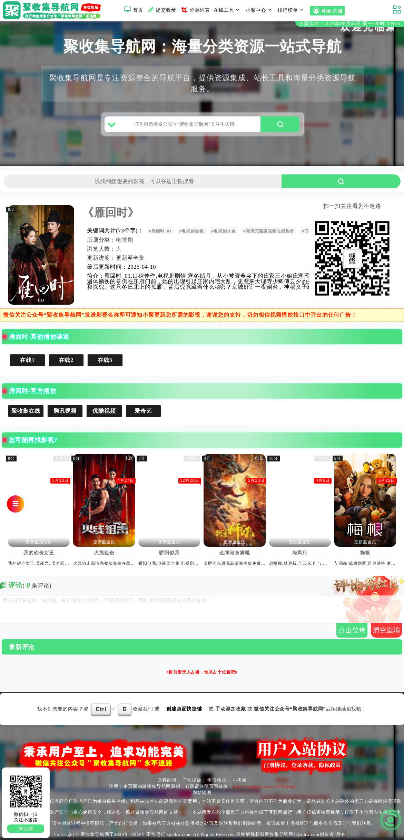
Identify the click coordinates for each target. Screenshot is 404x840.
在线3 (105, 360)
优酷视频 (104, 411)
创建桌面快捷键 (184, 709)
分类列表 (195, 10)
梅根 (365, 552)
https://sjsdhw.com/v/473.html (264, 786)
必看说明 (166, 780)
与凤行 (299, 552)
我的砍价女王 (38, 552)
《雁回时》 (110, 212)
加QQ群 (25, 828)
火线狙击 (104, 552)
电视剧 (124, 240)
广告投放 (191, 780)
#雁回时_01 (160, 231)
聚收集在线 (25, 411)
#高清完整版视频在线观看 (268, 231)
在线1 (27, 360)
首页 (132, 10)
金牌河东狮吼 (234, 552)
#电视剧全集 (191, 231)
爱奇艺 (143, 411)
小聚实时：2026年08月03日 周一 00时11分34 (350, 23)
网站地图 (202, 792)
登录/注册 (327, 10)
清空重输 (386, 630)
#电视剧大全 (223, 231)
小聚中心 (260, 10)
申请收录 (216, 780)
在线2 (66, 360)
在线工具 (228, 10)
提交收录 (161, 10)
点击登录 (352, 630)
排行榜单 (292, 10)
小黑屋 (240, 780)
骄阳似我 (169, 552)
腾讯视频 (65, 411)
